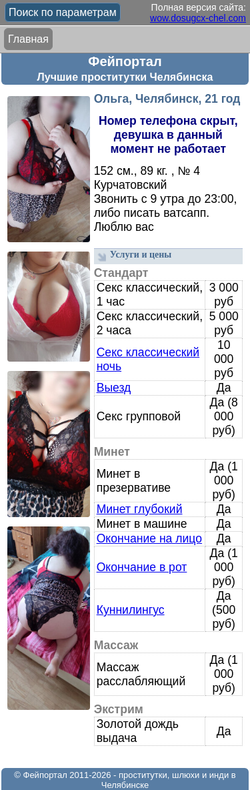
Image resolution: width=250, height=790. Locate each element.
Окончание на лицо (149, 538)
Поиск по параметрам (63, 12)
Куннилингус (131, 610)
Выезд (114, 387)
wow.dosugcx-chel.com (198, 18)
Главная (28, 39)
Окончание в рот (142, 567)
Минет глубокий (140, 509)
